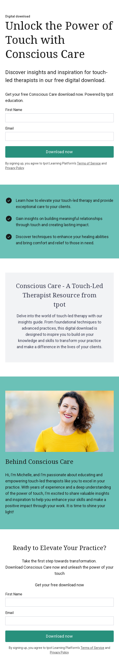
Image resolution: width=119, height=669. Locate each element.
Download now (59, 151)
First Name (13, 110)
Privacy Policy (14, 168)
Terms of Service (89, 163)
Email (9, 128)
